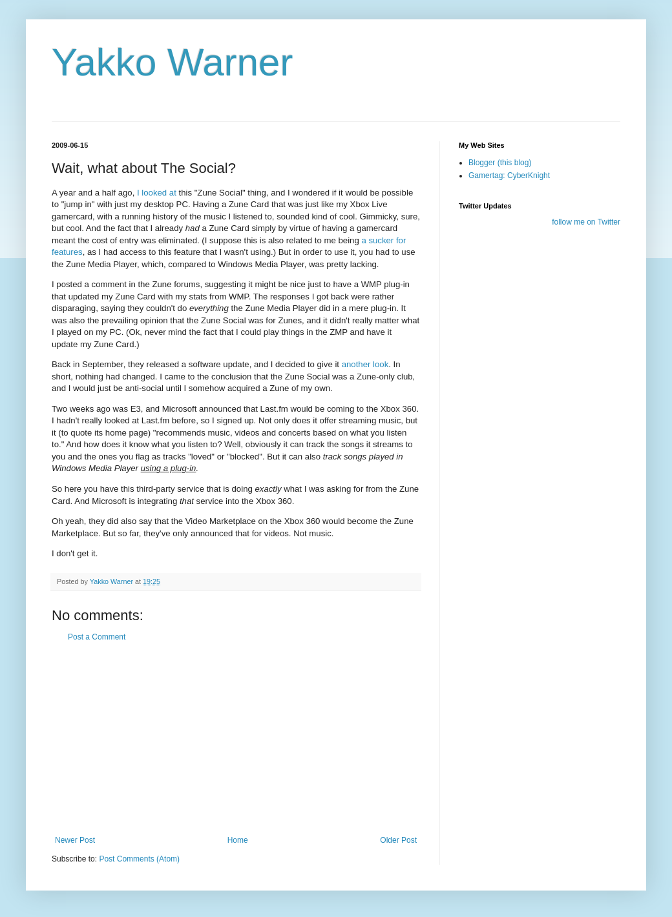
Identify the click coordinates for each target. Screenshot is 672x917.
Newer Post (75, 840)
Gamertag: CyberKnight (509, 175)
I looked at (156, 192)
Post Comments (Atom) (139, 858)
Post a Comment (96, 636)
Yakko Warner (172, 62)
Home (237, 840)
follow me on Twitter (586, 222)
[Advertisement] (236, 739)
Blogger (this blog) (499, 162)
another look (365, 364)
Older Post (398, 840)
